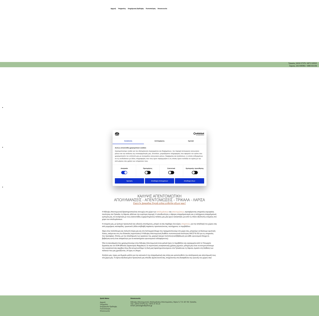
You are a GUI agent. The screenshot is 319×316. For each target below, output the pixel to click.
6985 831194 (312, 66)
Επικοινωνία (162, 8)
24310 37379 (301, 63)
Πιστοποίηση (151, 8)
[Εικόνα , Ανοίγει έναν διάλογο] (66, 107)
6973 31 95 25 (154, 304)
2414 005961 (301, 66)
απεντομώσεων (178, 212)
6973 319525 (312, 63)
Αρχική (113, 8)
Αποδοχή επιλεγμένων (159, 181)
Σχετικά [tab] (191, 141)
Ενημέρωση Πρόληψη (136, 8)
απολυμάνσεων (163, 212)
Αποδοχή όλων (189, 181)
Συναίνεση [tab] (128, 141)
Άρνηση (129, 181)
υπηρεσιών (185, 224)
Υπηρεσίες (122, 8)
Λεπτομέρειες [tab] (159, 141)
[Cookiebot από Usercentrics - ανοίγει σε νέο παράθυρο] (195, 134)
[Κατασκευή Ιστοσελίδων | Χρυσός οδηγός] (132, 313)
